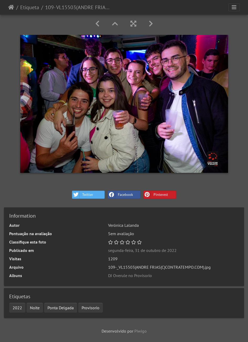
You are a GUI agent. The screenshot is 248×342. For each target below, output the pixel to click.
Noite (35, 307)
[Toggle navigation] (234, 7)
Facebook (120, 194)
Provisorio (90, 307)
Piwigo (140, 331)
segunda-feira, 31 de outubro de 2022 (142, 250)
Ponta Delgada (61, 307)
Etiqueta (29, 7)
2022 (17, 307)
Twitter (82, 194)
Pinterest (156, 194)
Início (11, 7)
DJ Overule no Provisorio (130, 275)
